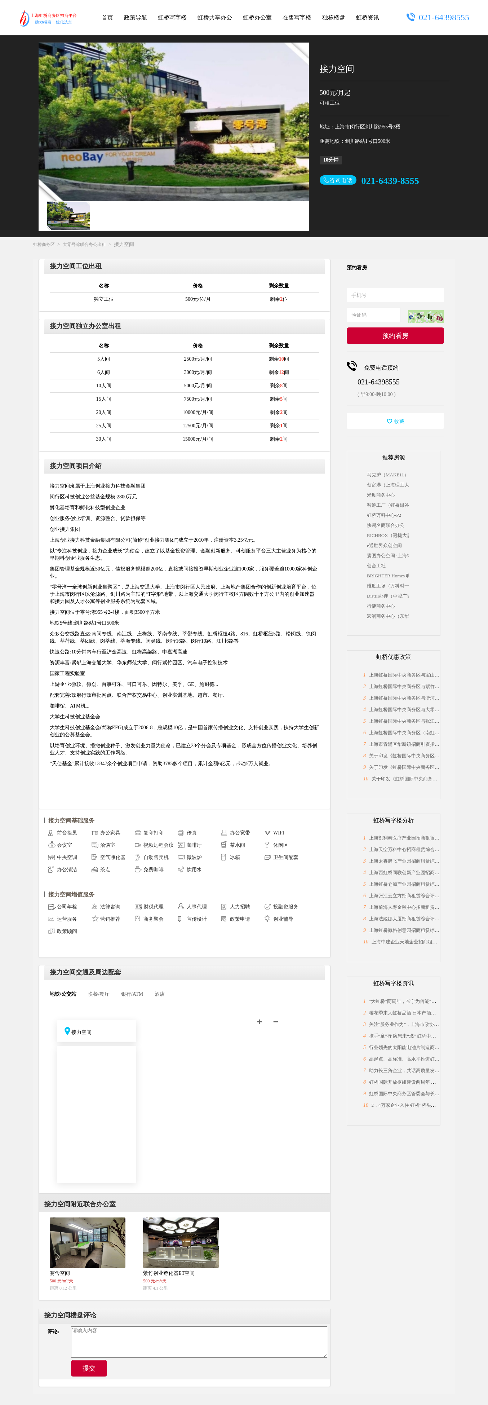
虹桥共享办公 (215, 17)
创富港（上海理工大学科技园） (388, 485)
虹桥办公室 (257, 17)
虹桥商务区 (44, 244)
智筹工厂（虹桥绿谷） (388, 505)
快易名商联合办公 (385, 525)
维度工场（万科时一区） (388, 586)
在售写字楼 (297, 17)
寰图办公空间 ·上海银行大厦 (388, 555)
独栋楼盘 (333, 17)
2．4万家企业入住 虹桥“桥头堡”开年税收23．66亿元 (426, 1105)
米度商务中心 (381, 495)
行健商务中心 (381, 606)
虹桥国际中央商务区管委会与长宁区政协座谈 (416, 1093)
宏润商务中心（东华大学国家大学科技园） (388, 616)
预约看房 (395, 335)
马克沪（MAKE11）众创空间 (388, 474)
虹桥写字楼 (172, 17)
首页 (107, 17)
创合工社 (376, 565)
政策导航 (135, 17)
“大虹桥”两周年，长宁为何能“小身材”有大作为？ (420, 1001)
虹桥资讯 (367, 17)
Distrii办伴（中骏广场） (388, 596)
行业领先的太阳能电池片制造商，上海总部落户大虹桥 (425, 1047)
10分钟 (330, 160)
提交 (89, 1368)
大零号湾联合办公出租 (84, 244)
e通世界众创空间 (384, 545)
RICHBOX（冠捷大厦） (388, 535)
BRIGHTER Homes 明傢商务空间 (388, 575)
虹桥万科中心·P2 (384, 515)
